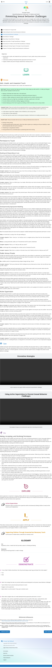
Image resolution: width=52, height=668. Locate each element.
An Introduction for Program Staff (9, 29)
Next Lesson (48, 631)
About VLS (5, 654)
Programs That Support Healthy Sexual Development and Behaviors (16, 48)
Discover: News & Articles (8, 656)
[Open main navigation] (3, 1)
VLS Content (6, 651)
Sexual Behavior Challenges (8, 36)
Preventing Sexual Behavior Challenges (10, 34)
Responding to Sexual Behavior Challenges (11, 39)
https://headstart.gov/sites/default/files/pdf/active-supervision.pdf (15, 621)
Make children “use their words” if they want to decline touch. (15, 589)
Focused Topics (26, 12)
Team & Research (7, 658)
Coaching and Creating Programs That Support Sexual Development (16, 46)
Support (5, 660)
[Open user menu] (48, 2)
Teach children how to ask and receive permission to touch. (14, 585)
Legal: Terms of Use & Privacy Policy (11, 648)
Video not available (26, 372)
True (3, 572)
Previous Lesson (5, 631)
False (3, 574)
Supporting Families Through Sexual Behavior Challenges (14, 41)
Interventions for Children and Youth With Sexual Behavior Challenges (16, 43)
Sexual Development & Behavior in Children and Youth (26, 14)
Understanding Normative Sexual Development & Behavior (14, 32)
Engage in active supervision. (8, 587)
